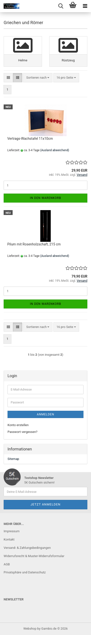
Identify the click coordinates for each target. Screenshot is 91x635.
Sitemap (13, 459)
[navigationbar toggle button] (85, 6)
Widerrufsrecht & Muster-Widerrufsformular (34, 556)
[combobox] (37, 78)
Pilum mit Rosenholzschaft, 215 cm (34, 244)
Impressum (11, 531)
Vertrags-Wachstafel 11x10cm (30, 138)
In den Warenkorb (45, 198)
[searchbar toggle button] (61, 6)
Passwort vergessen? (22, 432)
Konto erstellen (18, 425)
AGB (7, 564)
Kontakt (9, 539)
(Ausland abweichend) (54, 150)
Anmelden (45, 414)
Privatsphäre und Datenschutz (25, 572)
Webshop (29, 628)
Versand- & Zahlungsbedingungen (27, 548)
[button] (8, 78)
